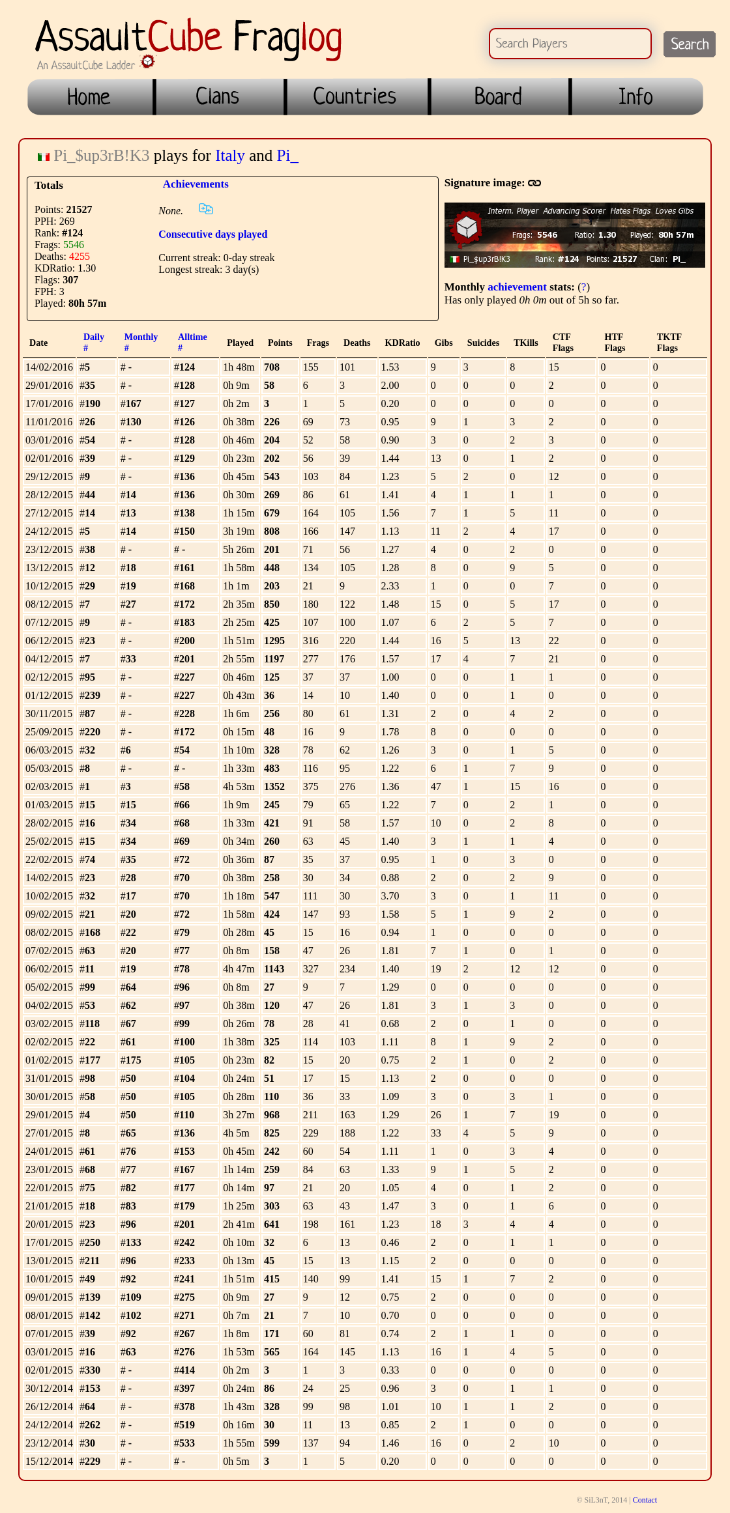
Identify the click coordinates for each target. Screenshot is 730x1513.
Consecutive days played (212, 234)
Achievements (196, 184)
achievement (517, 287)
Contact (645, 1500)
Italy (230, 155)
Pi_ (288, 155)
